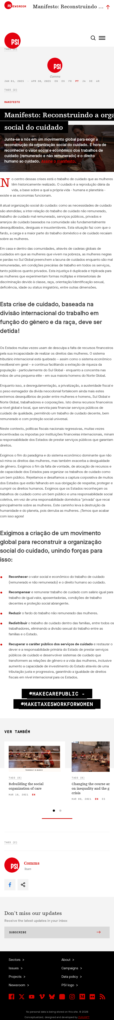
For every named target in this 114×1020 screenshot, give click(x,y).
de (91, 81)
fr (70, 81)
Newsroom (17, 985)
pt (77, 81)
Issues (14, 968)
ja (84, 81)
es (63, 81)
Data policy (70, 976)
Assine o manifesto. (58, 161)
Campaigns (70, 968)
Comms (55, 77)
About (66, 959)
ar (97, 81)
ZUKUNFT (83, 1017)
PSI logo (68, 985)
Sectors (15, 959)
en (56, 81)
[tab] (54, 810)
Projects (15, 976)
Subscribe (55, 932)
